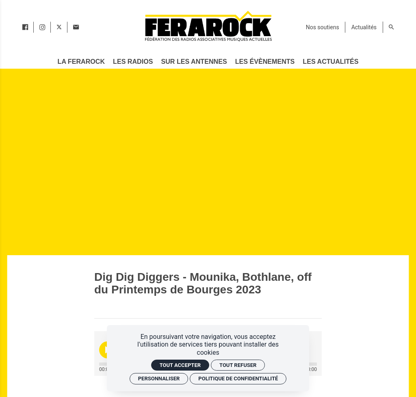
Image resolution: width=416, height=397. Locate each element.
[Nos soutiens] (322, 27)
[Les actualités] (331, 61)
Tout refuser (237, 365)
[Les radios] (133, 61)
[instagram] (42, 27)
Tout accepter (180, 365)
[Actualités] (364, 27)
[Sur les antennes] (194, 61)
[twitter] (59, 27)
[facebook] (25, 27)
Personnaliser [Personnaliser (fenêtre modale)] (159, 378)
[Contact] (75, 27)
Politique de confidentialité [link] (238, 378)
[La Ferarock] (81, 61)
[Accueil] (208, 26)
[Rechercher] (391, 27)
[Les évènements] (265, 61)
